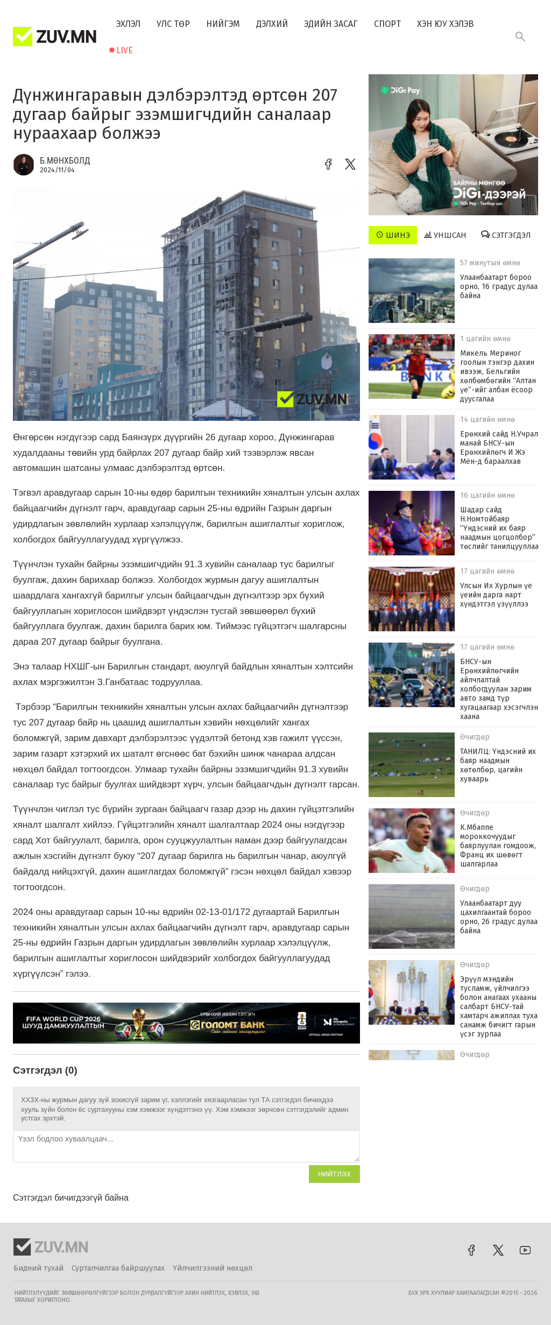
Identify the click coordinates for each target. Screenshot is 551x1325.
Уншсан (445, 235)
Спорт (387, 24)
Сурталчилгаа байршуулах (118, 1268)
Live (124, 50)
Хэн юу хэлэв (445, 24)
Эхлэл (128, 24)
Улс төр (173, 24)
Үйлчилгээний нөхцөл (212, 1268)
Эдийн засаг (331, 24)
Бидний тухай (38, 1268)
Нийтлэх (334, 1174)
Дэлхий (272, 24)
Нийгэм (223, 24)
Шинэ (393, 235)
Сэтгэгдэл (506, 235)
